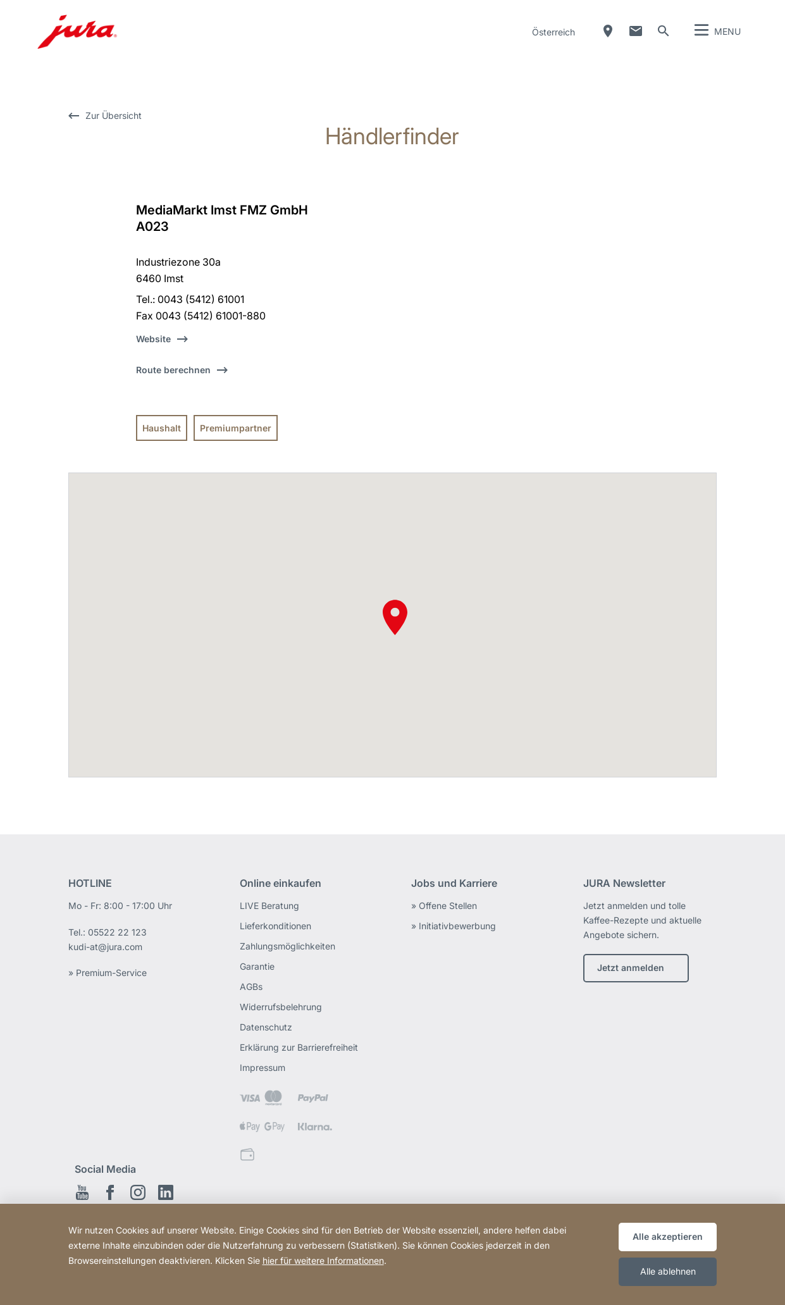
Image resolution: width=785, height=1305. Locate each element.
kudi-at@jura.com (105, 946)
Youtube (82, 1192)
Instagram (137, 1192)
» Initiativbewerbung (453, 925)
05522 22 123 (117, 932)
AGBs (251, 986)
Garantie (257, 966)
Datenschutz (266, 1027)
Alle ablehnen (668, 1271)
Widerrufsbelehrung (281, 1006)
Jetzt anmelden (630, 967)
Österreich (553, 32)
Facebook (110, 1192)
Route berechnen (173, 369)
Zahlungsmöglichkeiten (287, 946)
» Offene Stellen (444, 905)
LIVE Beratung (269, 905)
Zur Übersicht (113, 115)
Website (153, 338)
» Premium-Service (107, 972)
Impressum (262, 1067)
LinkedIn (165, 1192)
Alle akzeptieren (668, 1236)
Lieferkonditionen (275, 925)
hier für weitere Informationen (323, 1260)
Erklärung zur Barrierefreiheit (299, 1047)
